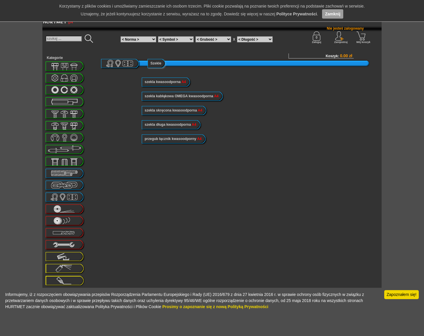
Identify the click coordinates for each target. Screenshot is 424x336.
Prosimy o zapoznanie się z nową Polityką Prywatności (215, 306)
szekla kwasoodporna (165, 82)
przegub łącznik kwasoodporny (173, 139)
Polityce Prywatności (296, 14)
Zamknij (332, 14)
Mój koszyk (363, 37)
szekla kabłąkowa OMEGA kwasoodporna (182, 96)
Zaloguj (316, 37)
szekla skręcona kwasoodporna (173, 110)
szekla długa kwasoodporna (170, 125)
